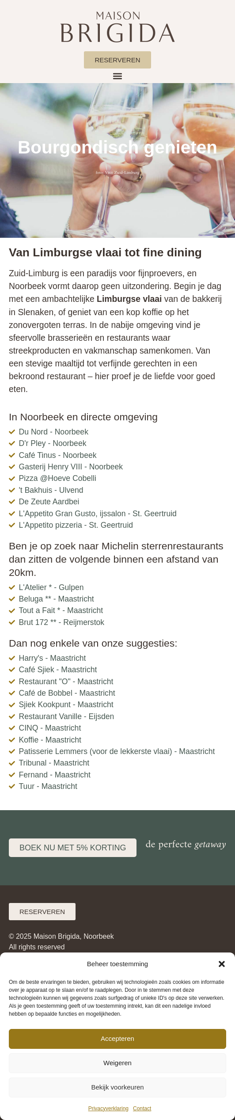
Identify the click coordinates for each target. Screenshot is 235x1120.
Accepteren (117, 1038)
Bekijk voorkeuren (117, 1087)
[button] (221, 964)
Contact (142, 1108)
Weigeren (117, 1063)
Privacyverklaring (108, 1108)
